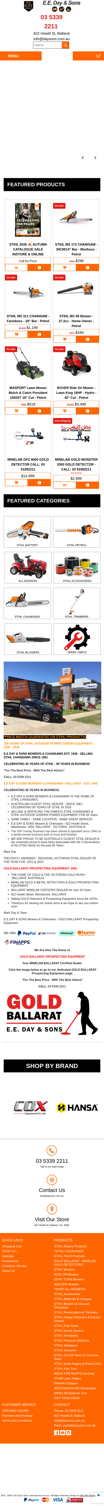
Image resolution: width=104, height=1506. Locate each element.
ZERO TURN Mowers (69, 1279)
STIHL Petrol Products (69, 1256)
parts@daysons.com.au (79, 1425)
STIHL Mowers (64, 1269)
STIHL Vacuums (65, 1350)
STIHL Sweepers (65, 1345)
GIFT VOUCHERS (67, 1398)
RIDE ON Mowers (66, 1274)
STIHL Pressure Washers (71, 1340)
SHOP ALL (9, 1251)
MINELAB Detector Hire (70, 1393)
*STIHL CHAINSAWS (69, 1251)
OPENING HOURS (15, 1411)
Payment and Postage (17, 1415)
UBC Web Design (87, 1495)
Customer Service (14, 1266)
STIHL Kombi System (69, 1330)
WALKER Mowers (66, 1284)
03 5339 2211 (22, 777)
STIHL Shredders (66, 1335)
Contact (62, 1405)
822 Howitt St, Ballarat (51, 33)
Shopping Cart (12, 1246)
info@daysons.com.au (51, 39)
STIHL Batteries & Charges (72, 1299)
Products (63, 1240)
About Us (8, 1271)
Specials (8, 1256)
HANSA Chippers (66, 1383)
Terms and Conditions (17, 1420)
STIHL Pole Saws (66, 1326)
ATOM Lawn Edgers (68, 1378)
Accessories (10, 1261)
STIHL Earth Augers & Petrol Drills (77, 1364)
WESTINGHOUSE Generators (75, 1388)
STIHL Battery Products (70, 1246)
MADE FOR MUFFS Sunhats (74, 1373)
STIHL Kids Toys (65, 1368)
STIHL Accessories (67, 1294)
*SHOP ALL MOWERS (69, 1289)
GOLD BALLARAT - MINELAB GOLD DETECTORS (75, 1262)
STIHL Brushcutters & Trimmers (76, 1312)
